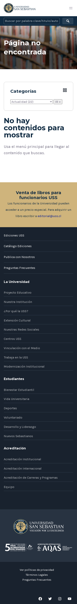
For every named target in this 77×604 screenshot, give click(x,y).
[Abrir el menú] (70, 8)
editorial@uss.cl (49, 216)
